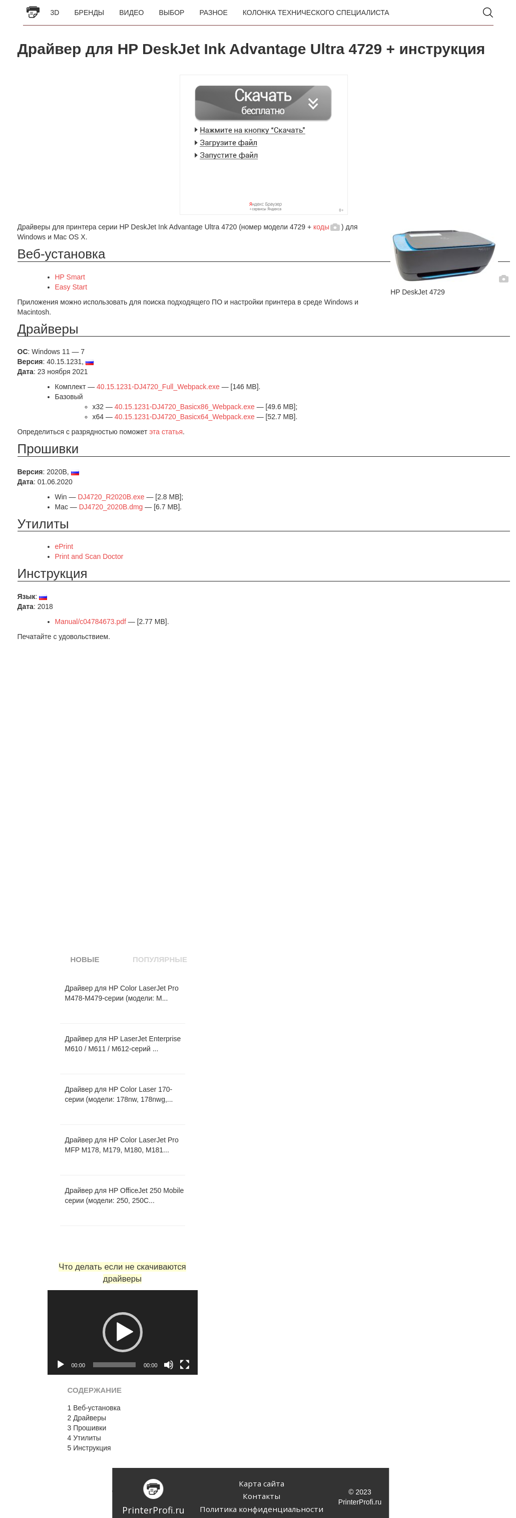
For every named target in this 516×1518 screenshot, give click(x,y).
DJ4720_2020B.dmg (111, 507)
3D (55, 13)
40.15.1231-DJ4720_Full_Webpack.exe (158, 387)
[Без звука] (169, 1365)
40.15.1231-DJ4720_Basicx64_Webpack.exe (185, 417)
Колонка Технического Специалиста (316, 13)
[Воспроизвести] (61, 1365)
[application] (123, 1332)
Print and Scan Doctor (89, 556)
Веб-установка (94, 1408)
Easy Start (71, 287)
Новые (84, 959)
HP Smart (70, 277)
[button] (123, 1332)
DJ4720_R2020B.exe (111, 497)
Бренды (89, 13)
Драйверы (87, 1418)
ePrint (64, 546)
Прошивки (87, 1428)
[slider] (114, 1364)
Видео (131, 13)
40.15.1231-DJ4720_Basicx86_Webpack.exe (185, 407)
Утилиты (84, 1438)
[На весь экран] (185, 1365)
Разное (213, 13)
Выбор (171, 13)
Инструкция (89, 1448)
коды (321, 227)
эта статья (166, 432)
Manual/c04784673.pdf (90, 622)
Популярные (160, 959)
